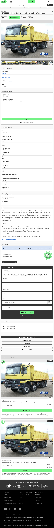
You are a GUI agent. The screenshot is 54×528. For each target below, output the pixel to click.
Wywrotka (4, 73)
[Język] (50, 1)
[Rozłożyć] (27, 417)
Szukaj (50, 5)
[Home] (8, 7)
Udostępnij (27, 346)
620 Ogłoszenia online (7, 256)
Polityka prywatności (27, 315)
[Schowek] (48, 1)
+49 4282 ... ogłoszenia (9, 326)
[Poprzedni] (2, 43)
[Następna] (52, 43)
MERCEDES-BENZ (6, 77)
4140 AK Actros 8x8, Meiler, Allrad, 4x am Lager (12, 82)
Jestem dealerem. (9, 307)
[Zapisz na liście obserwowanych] (50, 11)
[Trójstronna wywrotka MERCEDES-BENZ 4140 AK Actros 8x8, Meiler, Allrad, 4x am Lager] (27, 439)
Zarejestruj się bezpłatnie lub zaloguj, (20, 248)
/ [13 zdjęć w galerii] (51, 64)
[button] (52, 1)
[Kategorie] (4, 5)
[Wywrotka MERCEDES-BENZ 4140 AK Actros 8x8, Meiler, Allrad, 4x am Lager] (27, 379)
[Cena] (49, 406)
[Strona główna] (1, 7)
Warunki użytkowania (38, 525)
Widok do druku (27, 340)
